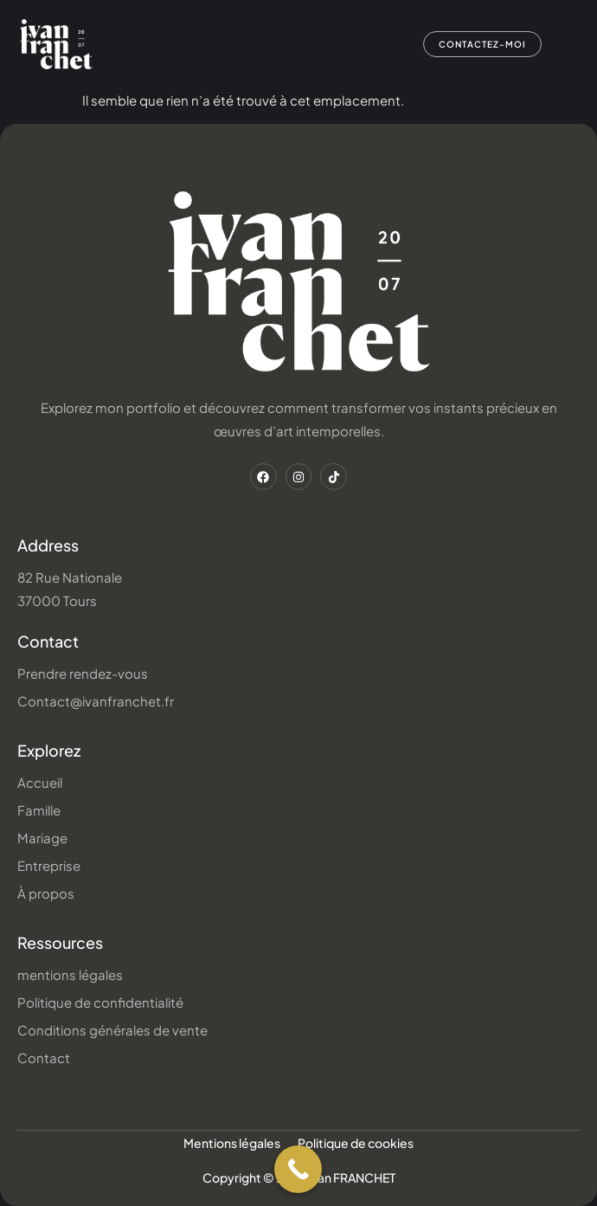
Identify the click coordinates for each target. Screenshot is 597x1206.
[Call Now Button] (298, 1169)
